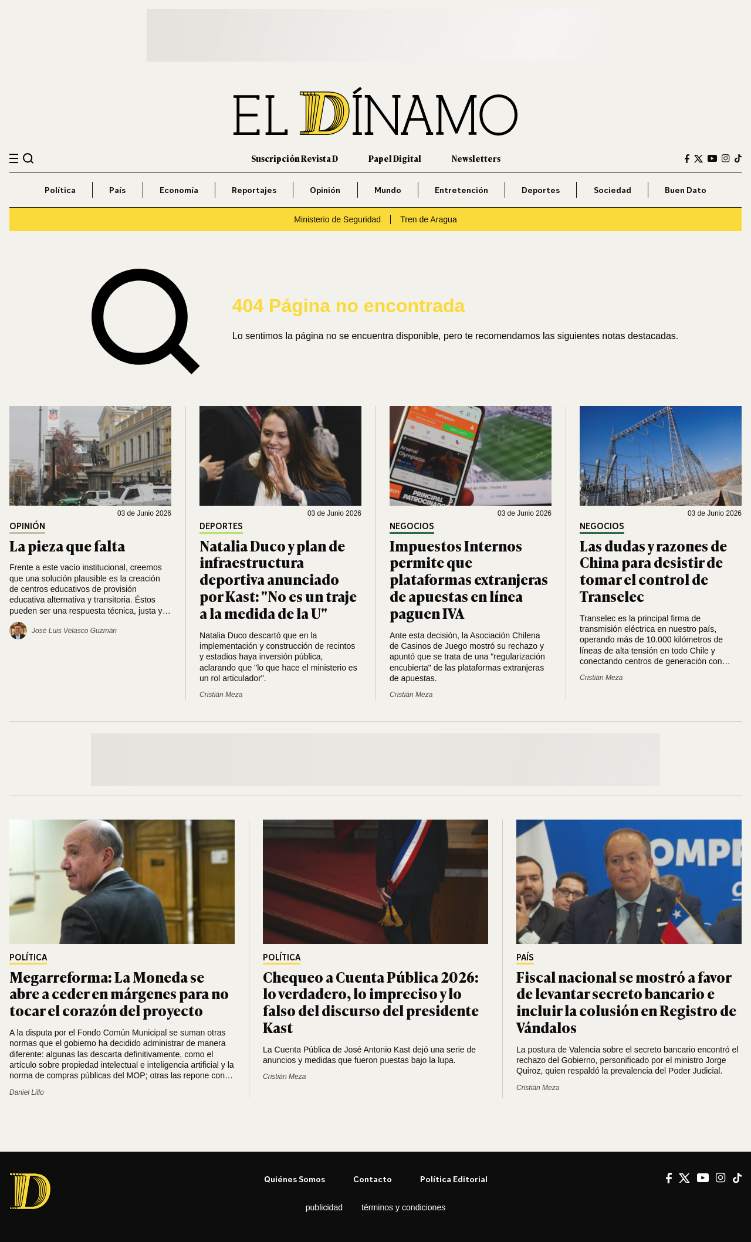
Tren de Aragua (428, 219)
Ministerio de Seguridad (337, 219)
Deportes (541, 190)
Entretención (461, 190)
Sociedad (612, 190)
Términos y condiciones (403, 1207)
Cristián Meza (220, 695)
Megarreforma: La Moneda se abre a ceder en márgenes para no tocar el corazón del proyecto (119, 993)
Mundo (387, 190)
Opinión (325, 190)
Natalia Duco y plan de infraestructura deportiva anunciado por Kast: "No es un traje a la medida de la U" (278, 579)
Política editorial (454, 1179)
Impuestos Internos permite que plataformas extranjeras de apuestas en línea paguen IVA (469, 579)
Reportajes (254, 190)
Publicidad (324, 1207)
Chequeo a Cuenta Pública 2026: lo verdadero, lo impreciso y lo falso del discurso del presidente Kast (371, 1001)
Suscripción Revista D (294, 158)
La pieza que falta (67, 545)
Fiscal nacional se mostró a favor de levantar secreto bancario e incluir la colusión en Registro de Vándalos (626, 1001)
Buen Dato (685, 190)
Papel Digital (394, 158)
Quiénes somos (294, 1179)
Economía (179, 190)
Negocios (412, 526)
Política (60, 190)
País (117, 190)
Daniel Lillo (26, 1092)
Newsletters (476, 158)
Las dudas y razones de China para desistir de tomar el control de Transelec (653, 570)
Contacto (372, 1179)
